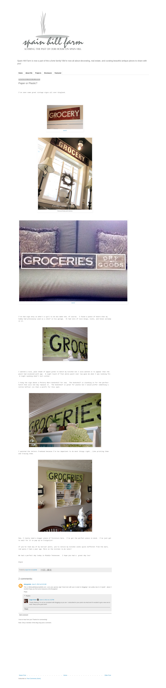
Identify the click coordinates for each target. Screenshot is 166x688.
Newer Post (22, 675)
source (65, 130)
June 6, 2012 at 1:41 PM (47, 600)
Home (20, 73)
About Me (29, 73)
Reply (25, 592)
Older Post (108, 675)
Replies (28, 596)
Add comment (23, 615)
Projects (38, 73)
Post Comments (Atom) (34, 678)
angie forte (32, 600)
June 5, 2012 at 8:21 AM (39, 584)
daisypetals (27, 584)
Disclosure (48, 73)
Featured (58, 73)
